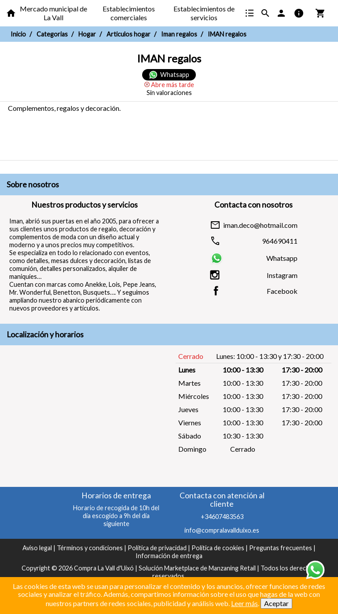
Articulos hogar (129, 34)
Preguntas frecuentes (280, 548)
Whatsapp (282, 258)
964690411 (280, 241)
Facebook (282, 291)
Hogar (87, 34)
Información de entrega (169, 555)
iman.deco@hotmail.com (260, 225)
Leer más (244, 603)
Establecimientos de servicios (204, 13)
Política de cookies (217, 548)
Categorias (52, 34)
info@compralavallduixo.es (221, 530)
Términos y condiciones (90, 548)
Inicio (18, 34)
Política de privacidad (157, 548)
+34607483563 (222, 516)
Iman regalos (179, 34)
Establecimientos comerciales (129, 13)
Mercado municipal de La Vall (53, 13)
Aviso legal (37, 548)
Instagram (282, 275)
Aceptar (276, 603)
